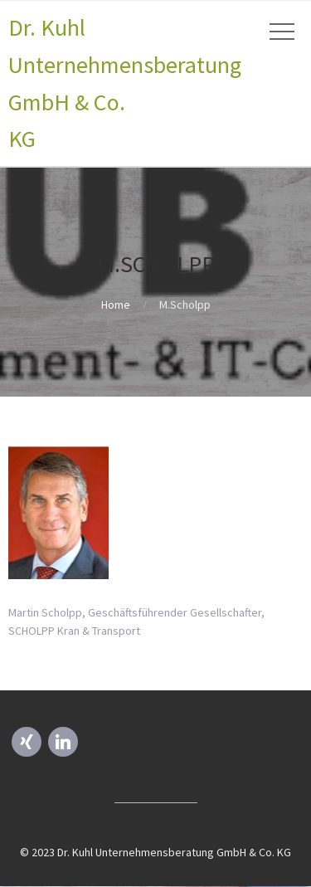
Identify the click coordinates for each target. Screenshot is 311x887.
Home (115, 304)
